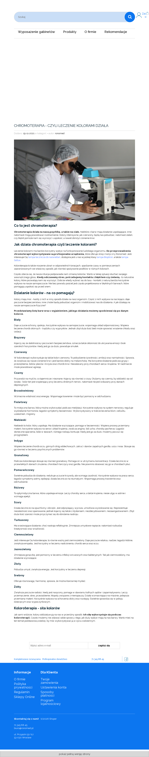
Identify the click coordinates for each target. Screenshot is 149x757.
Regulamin (22, 692)
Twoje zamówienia (49, 680)
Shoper (53, 719)
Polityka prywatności (23, 685)
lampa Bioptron (105, 257)
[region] (74, 76)
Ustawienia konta (53, 687)
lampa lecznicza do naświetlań (44, 257)
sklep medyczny (106, 254)
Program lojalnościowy (51, 702)
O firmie (19, 679)
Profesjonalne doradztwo (54, 659)
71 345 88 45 (98, 659)
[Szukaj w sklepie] (70, 17)
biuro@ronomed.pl (24, 728)
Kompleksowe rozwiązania (27, 659)
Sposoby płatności (47, 693)
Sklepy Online (24, 697)
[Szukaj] (130, 17)
